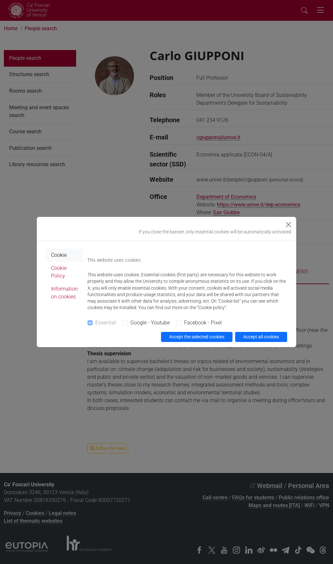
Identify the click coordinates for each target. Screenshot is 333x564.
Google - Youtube (150, 323)
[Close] (288, 224)
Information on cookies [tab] (64, 293)
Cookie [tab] (59, 255)
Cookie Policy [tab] (59, 272)
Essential (105, 323)
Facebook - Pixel (203, 323)
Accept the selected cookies (196, 336)
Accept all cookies (261, 336)
